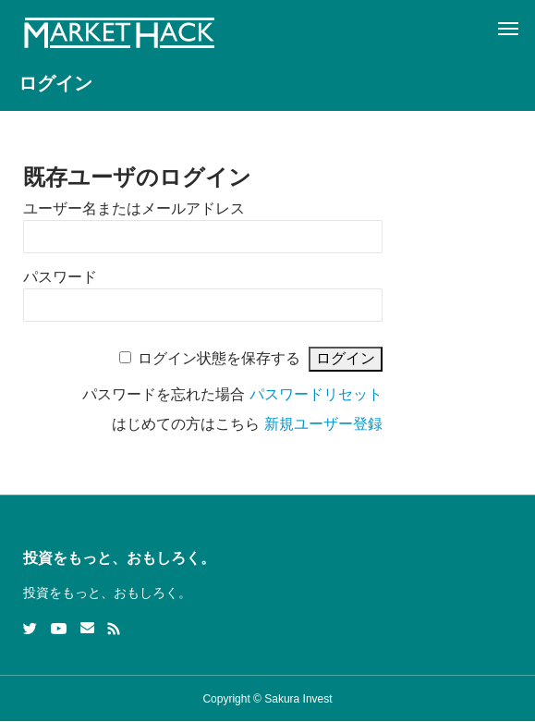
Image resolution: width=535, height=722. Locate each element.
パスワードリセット (316, 394)
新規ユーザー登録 (323, 424)
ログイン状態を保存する (219, 358)
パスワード (60, 277)
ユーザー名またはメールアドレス (134, 208)
